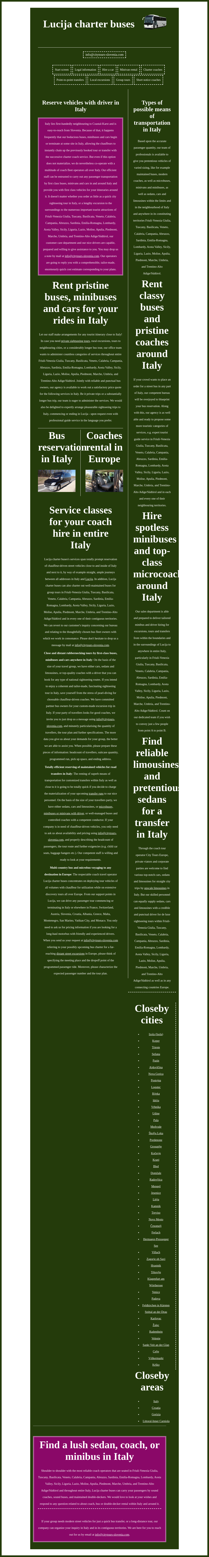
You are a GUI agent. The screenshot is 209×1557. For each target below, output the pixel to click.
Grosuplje (156, 1146)
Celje (156, 1351)
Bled (156, 1166)
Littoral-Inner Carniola (156, 1421)
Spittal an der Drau (156, 1311)
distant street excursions (70, 953)
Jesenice (156, 1192)
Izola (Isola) (156, 1034)
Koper (156, 1040)
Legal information (85, 69)
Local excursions (100, 79)
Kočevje (156, 1153)
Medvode (155, 1126)
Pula (156, 1120)
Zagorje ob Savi (156, 1259)
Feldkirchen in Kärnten (155, 1305)
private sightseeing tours (75, 341)
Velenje (155, 1338)
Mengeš (156, 1186)
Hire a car (108, 69)
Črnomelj (155, 1226)
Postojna (156, 1080)
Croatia (156, 1407)
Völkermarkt (155, 1358)
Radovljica (156, 1179)
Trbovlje (156, 1272)
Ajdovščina (156, 1067)
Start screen (62, 69)
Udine (155, 1113)
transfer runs (96, 793)
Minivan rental (128, 69)
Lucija (89, 579)
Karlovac (156, 1318)
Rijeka (156, 1093)
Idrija (156, 1100)
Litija (156, 1199)
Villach (156, 1252)
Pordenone (156, 1140)
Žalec (156, 1325)
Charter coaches (152, 69)
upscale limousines (155, 888)
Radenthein (156, 1331)
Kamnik (156, 1206)
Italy (156, 1401)
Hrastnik (156, 1265)
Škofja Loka (156, 1133)
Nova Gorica (155, 1073)
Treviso (155, 1212)
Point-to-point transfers (70, 79)
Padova (156, 1298)
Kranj (156, 1159)
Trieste (156, 1047)
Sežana (156, 1054)
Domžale (156, 1173)
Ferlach (155, 1232)
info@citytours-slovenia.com (105, 54)
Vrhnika (156, 1106)
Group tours (123, 79)
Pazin (156, 1060)
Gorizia (156, 1414)
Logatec (156, 1087)
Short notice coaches (148, 79)
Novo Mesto (156, 1219)
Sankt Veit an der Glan (156, 1345)
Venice (156, 1292)
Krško (155, 1364)
